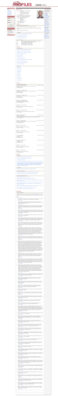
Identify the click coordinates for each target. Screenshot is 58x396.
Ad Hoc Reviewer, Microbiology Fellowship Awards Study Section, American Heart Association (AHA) (30, 161)
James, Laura (46, 22)
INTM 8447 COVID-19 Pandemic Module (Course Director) (24, 59)
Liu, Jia (45, 34)
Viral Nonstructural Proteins (47, 17)
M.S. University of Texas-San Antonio (22, 36)
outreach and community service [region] (22, 175)
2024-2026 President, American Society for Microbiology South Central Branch (27, 173)
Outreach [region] (18, 154)
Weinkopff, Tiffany (47, 23)
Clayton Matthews (19, 78)
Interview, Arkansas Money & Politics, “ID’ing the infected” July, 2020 (26, 178)
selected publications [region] (20, 192)
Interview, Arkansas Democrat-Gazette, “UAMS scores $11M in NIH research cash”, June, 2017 (29, 185)
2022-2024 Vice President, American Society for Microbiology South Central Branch (28, 172)
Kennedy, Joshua (47, 21)
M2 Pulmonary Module (20, 55)
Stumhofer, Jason (47, 36)
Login (37, 195)
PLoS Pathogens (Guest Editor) (21, 159)
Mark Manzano (19, 74)
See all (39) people (47, 31)
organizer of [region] (19, 167)
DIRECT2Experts (10, 14)
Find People (9, 10)
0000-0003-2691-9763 (22, 21)
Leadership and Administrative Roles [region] (22, 25)
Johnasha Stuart (19, 68)
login (36, 194)
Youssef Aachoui (19, 77)
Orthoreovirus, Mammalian (46, 15)
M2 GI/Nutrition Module (20, 56)
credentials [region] (19, 32)
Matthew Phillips (19, 67)
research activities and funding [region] (22, 84)
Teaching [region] (18, 46)
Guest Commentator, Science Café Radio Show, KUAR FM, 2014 (25, 188)
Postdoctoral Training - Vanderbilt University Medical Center (24, 33)
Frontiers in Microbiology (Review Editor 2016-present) (24, 158)
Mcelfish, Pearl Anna (47, 30)
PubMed (21, 200)
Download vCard (22, 22)
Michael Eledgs (19, 71)
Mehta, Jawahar (47, 29)
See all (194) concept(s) (47, 19)
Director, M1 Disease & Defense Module (22, 62)
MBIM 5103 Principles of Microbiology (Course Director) (24, 49)
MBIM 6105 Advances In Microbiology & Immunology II (24, 52)
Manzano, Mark (47, 35)
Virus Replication (47, 18)
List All (18, 197)
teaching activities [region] (20, 48)
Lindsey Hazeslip (19, 80)
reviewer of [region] (19, 155)
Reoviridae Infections (47, 16)
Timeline (21, 197)
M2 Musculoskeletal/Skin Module (21, 53)
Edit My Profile (9, 12)
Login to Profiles (10, 13)
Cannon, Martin (47, 33)
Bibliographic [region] (18, 191)
